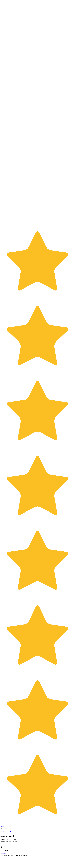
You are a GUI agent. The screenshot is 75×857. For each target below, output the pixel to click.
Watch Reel (3, 831)
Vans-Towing (3, 826)
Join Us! (8, 831)
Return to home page (5, 843)
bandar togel (3, 853)
